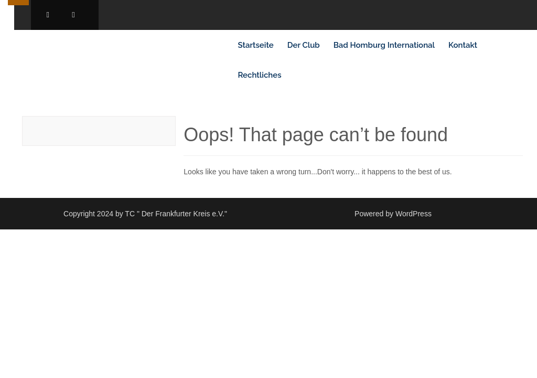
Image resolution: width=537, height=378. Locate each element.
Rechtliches (259, 75)
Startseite (255, 45)
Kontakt (462, 45)
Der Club (303, 45)
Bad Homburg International (384, 45)
